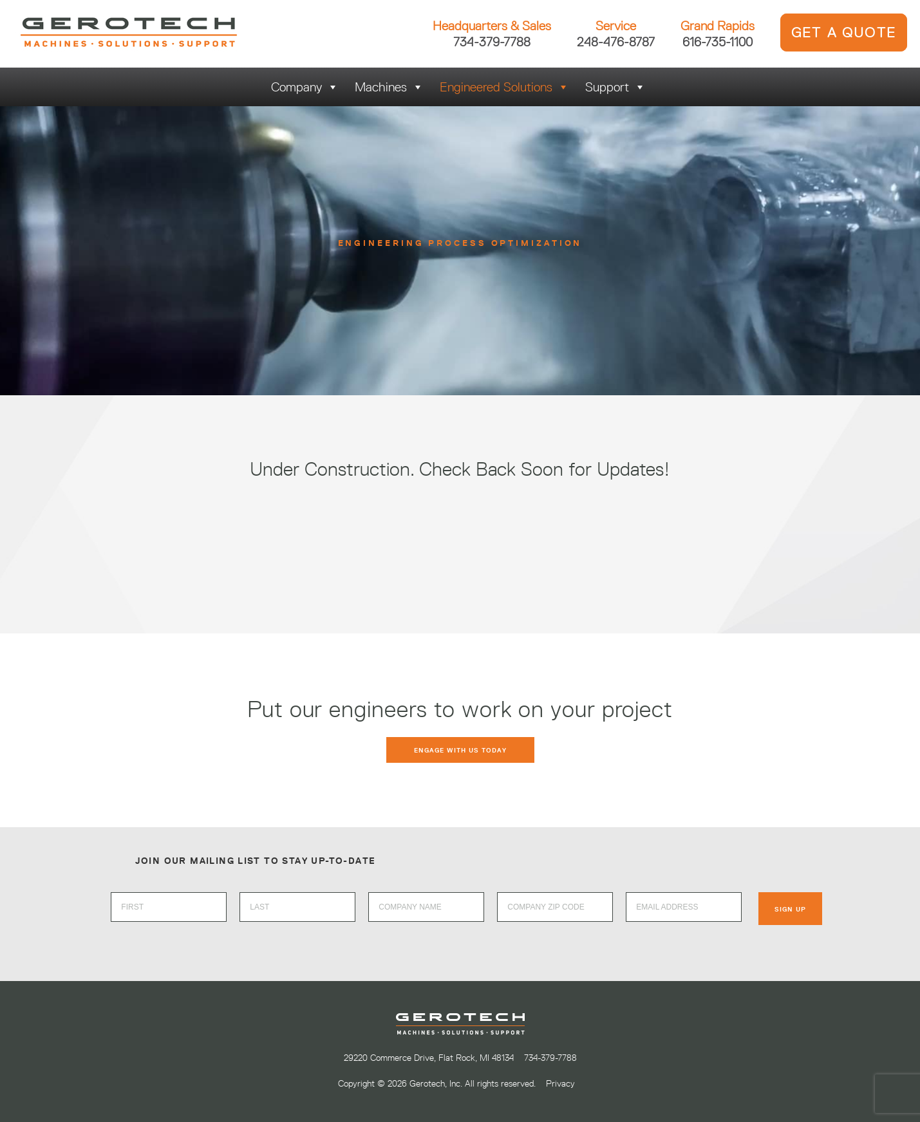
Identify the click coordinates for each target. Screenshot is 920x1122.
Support (615, 87)
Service (616, 25)
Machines (389, 87)
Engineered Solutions (504, 87)
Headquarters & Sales (492, 25)
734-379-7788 (491, 41)
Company (305, 87)
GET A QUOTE (843, 32)
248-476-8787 (616, 41)
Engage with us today (460, 750)
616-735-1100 (717, 41)
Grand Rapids (718, 25)
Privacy (560, 1083)
